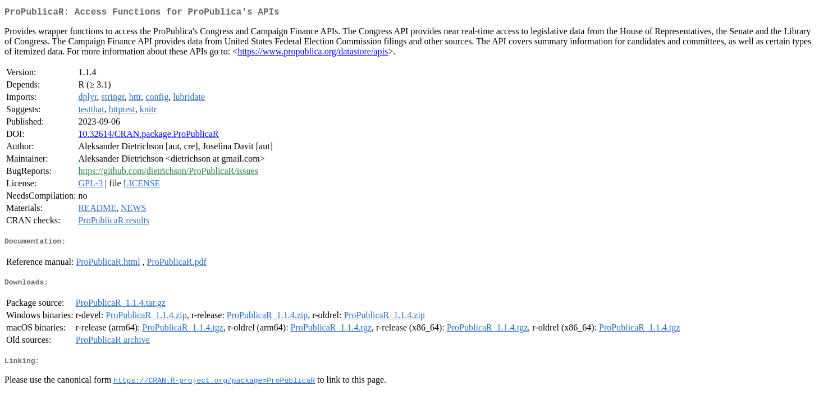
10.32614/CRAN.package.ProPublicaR (148, 136)
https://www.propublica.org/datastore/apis (312, 53)
